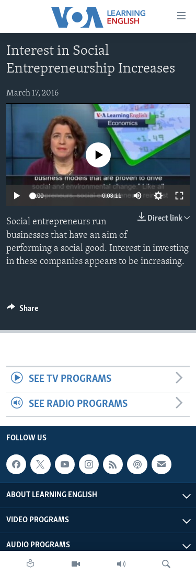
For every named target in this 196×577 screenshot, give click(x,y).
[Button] (22, 311)
